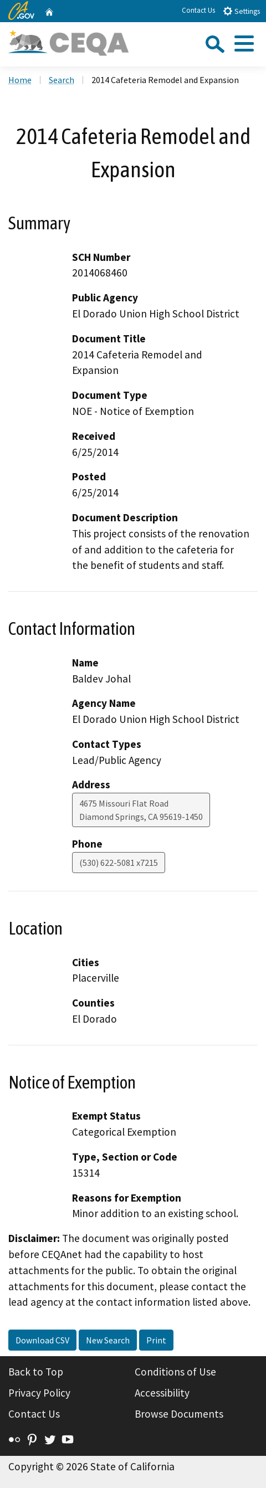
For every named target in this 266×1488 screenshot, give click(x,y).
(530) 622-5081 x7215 (118, 862)
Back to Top (35, 1371)
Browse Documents (179, 1413)
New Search (108, 1340)
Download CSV (42, 1340)
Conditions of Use (175, 1371)
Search (61, 79)
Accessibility (162, 1392)
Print (156, 1340)
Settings (241, 11)
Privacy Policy (39, 1392)
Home (20, 79)
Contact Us (198, 10)
